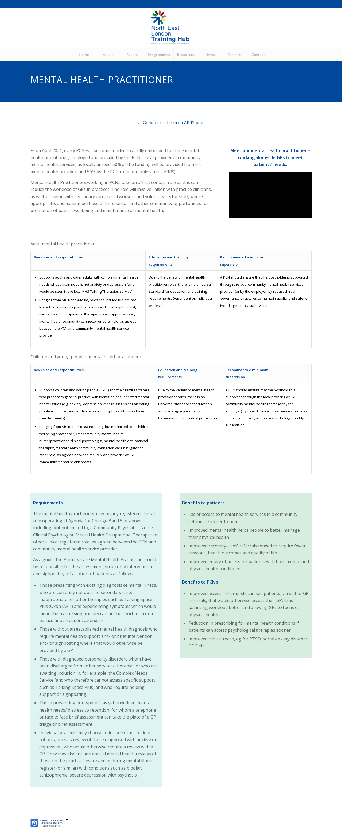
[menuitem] (84, 54)
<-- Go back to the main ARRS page (171, 123)
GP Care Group (118, 815)
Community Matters (150, 815)
